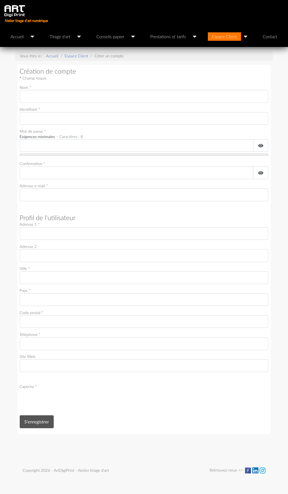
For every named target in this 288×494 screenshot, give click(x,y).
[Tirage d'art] (79, 36)
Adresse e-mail (34, 185)
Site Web (27, 356)
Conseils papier (110, 36)
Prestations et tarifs (168, 36)
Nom (25, 87)
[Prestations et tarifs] (194, 36)
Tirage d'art (60, 36)
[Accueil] (32, 36)
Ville (25, 268)
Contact (270, 36)
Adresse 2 (28, 246)
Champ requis (33, 78)
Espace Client (224, 36)
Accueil (17, 36)
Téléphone (30, 334)
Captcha (28, 386)
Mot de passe (33, 131)
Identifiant (30, 109)
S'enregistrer (36, 421)
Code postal (31, 312)
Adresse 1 (30, 224)
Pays (25, 290)
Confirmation (32, 163)
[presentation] (62, 400)
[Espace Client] (245, 36)
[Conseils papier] (133, 36)
